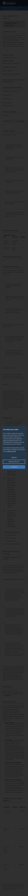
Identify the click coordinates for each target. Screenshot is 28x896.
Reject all (14, 457)
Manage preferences (14, 461)
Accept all (14, 467)
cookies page (11, 451)
